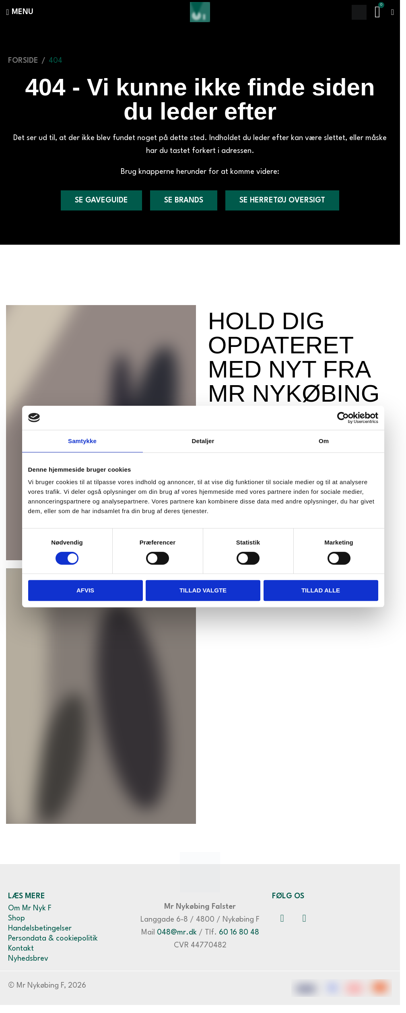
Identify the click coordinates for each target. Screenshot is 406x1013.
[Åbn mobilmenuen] (19, 12)
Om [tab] (324, 440)
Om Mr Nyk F (30, 908)
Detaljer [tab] (203, 440)
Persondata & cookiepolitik (53, 938)
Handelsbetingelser (40, 928)
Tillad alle (320, 590)
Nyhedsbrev (28, 958)
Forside (23, 60)
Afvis (85, 590)
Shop (16, 918)
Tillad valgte (203, 590)
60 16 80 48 (239, 932)
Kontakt (21, 948)
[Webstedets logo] (200, 11)
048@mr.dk (177, 932)
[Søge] (359, 12)
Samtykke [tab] (82, 440)
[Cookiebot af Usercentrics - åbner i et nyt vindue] (343, 418)
